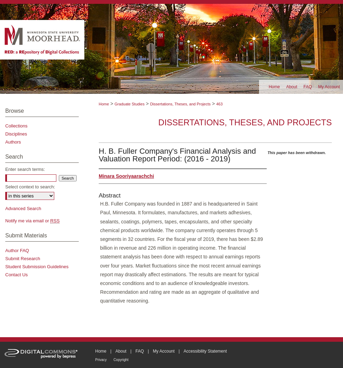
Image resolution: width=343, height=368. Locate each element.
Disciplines (16, 134)
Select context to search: (30, 186)
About (120, 351)
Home (104, 104)
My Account (164, 351)
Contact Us (16, 274)
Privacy (101, 360)
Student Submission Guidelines (37, 266)
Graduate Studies (129, 104)
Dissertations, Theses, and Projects (180, 104)
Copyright (120, 360)
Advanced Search (23, 208)
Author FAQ (17, 250)
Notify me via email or (32, 220)
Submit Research (22, 258)
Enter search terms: (25, 169)
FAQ (139, 351)
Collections (16, 126)
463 (219, 104)
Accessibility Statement (205, 351)
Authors (13, 142)
